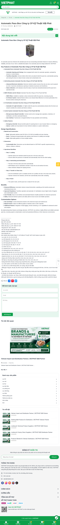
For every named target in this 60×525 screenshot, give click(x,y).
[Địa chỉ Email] (30, 457)
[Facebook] (2, 483)
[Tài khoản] (51, 3)
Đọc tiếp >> (4, 369)
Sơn (3, 402)
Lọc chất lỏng (5, 391)
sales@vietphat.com (8, 479)
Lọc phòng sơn (6, 388)
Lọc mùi (4, 381)
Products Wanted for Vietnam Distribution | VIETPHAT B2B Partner (30, 438)
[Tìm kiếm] (57, 7)
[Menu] (57, 3)
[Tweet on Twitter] (16, 281)
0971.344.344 (6, 476)
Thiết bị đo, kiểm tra (7, 398)
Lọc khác (4, 393)
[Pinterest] (12, 281)
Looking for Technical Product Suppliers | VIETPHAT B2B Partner (29, 426)
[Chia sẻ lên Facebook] (9, 281)
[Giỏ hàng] (54, 3)
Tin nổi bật (6, 409)
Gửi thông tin (7, 314)
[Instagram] (6, 483)
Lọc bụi (4, 383)
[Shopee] (9, 483)
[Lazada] (13, 483)
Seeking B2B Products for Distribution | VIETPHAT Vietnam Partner (30, 419)
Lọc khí (4, 379)
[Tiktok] (16, 483)
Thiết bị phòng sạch (7, 395)
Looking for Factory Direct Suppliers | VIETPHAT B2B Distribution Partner (31, 432)
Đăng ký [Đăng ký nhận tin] (54, 457)
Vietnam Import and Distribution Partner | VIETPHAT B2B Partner (23, 359)
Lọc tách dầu (5, 386)
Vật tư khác (5, 400)
